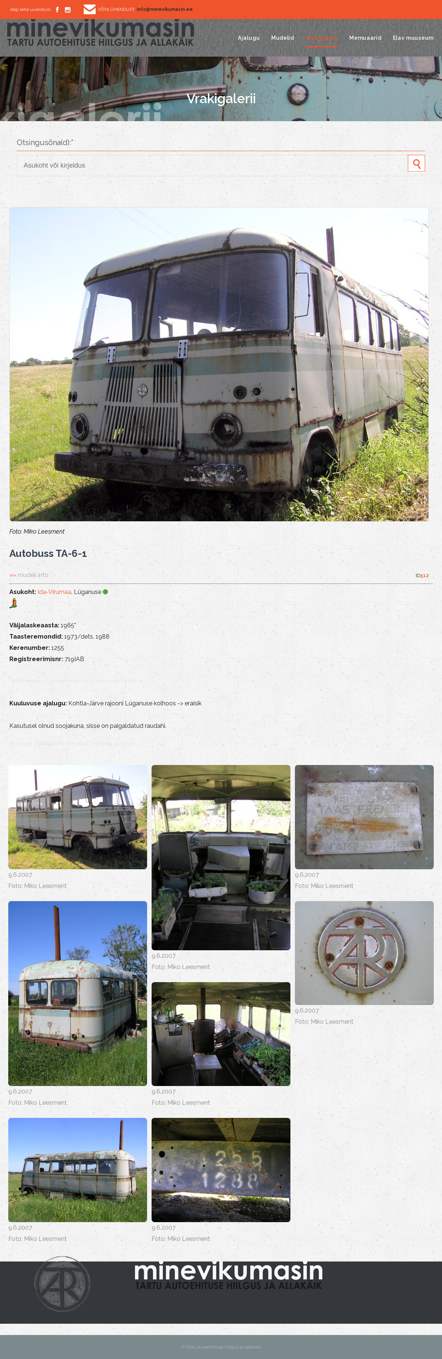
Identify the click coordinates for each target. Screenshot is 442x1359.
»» (28, 575)
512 (425, 575)
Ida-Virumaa (54, 592)
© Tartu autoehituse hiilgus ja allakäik (221, 1347)
